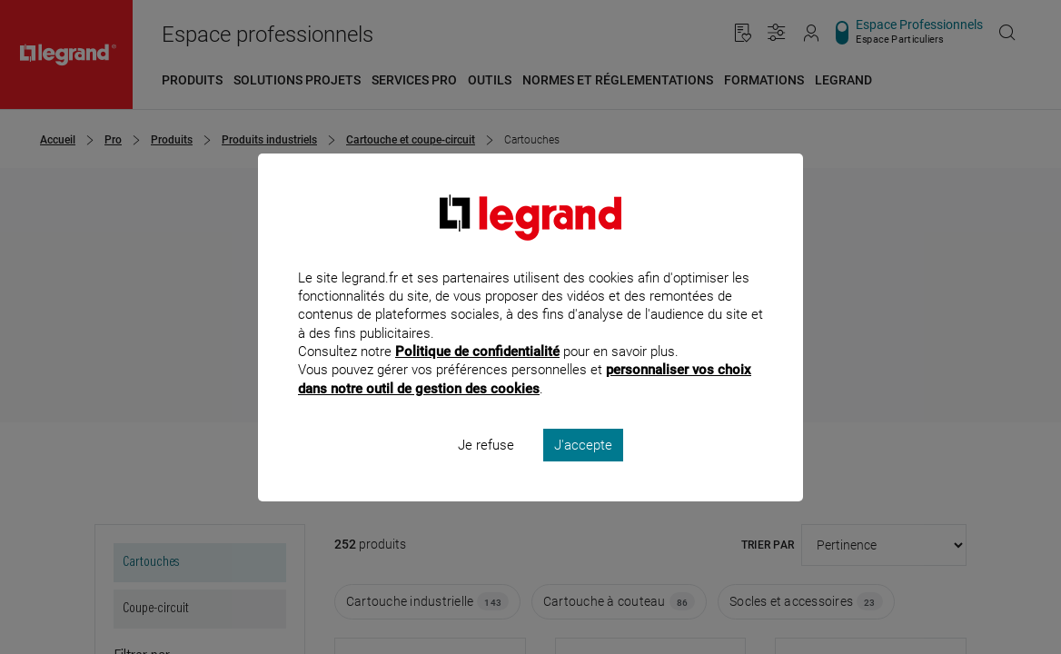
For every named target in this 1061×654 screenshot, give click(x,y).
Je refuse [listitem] (486, 469)
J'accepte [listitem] (583, 469)
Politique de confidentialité (477, 376)
